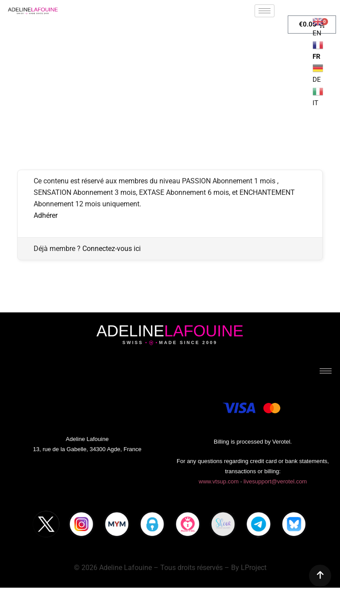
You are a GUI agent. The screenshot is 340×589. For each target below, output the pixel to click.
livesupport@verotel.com (275, 481)
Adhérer (46, 215)
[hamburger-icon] (264, 10)
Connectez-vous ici (111, 248)
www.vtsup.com (219, 481)
